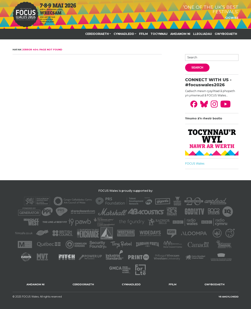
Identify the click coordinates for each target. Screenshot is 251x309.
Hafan (17, 49)
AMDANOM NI (180, 34)
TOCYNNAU (159, 34)
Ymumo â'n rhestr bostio (203, 118)
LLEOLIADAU (202, 34)
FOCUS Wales (194, 163)
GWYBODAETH (226, 34)
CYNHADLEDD (124, 34)
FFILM (143, 34)
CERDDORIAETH (97, 34)
